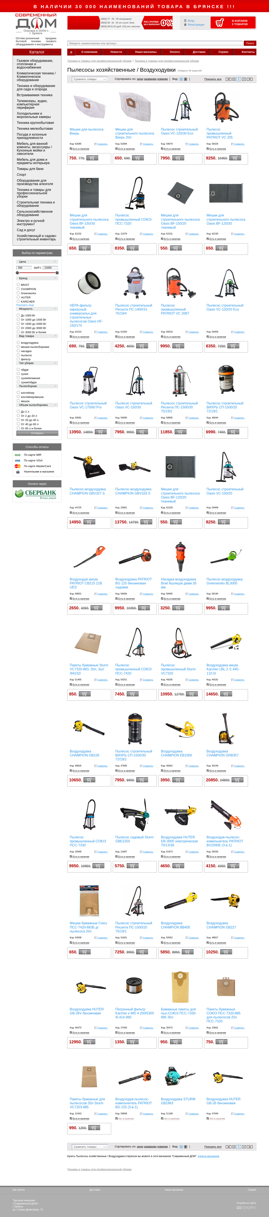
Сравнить (102, 144)
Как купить (19, 1189)
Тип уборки (26, 363)
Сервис (224, 51)
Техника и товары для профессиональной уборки (99, 60)
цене (140, 78)
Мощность (26, 308)
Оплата (175, 51)
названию (150, 78)
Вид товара (26, 336)
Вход (191, 20)
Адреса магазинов (208, 1156)
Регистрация (196, 24)
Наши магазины (146, 51)
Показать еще (25, 305)
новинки (162, 78)
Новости (116, 51)
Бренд (23, 278)
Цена (22, 261)
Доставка (199, 51)
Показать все (213, 79)
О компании (89, 51)
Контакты (248, 51)
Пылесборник (28, 386)
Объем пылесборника (33, 405)
